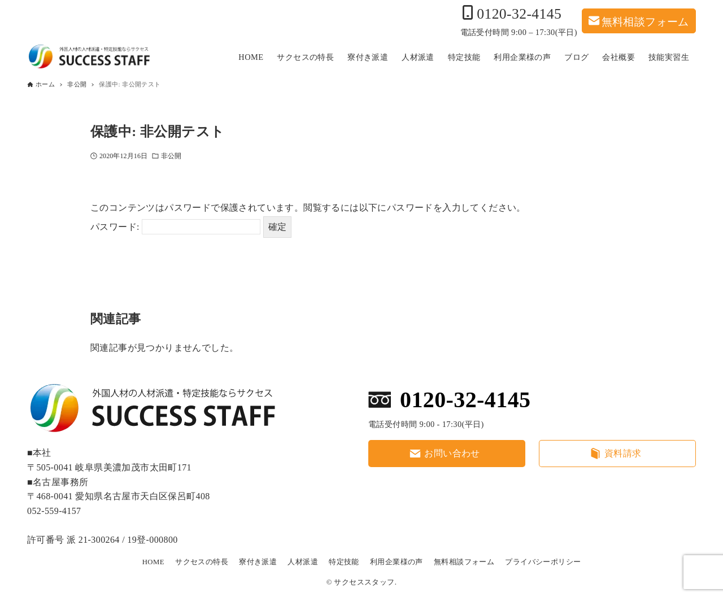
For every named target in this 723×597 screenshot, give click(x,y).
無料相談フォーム (645, 20)
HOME (153, 562)
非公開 (171, 156)
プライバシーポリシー (543, 562)
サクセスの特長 (201, 562)
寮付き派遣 (258, 562)
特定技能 (344, 562)
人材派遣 (303, 562)
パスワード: (175, 227)
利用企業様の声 (396, 562)
